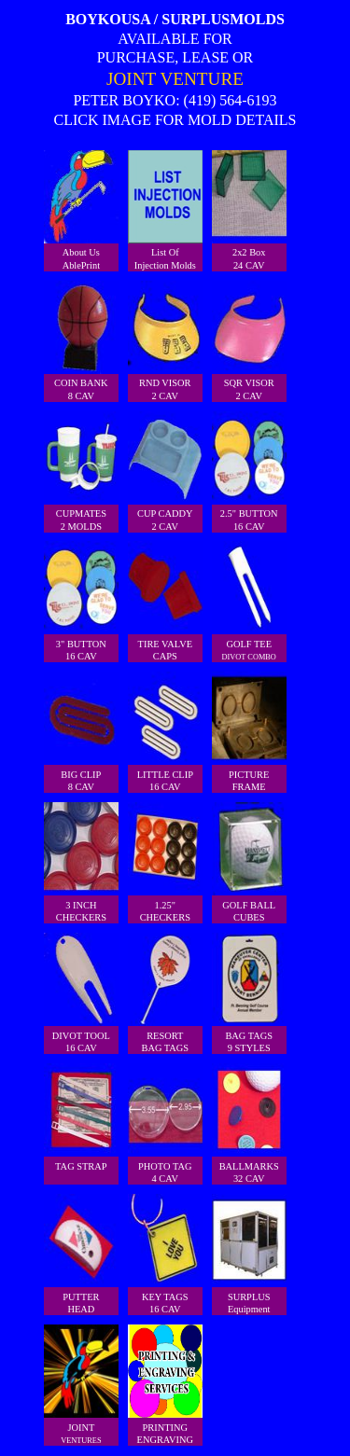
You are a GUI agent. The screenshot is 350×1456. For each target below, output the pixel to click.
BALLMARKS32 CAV (249, 1123)
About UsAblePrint (81, 210)
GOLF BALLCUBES (249, 862)
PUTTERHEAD (81, 1254)
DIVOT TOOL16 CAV (81, 993)
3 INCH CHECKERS (81, 862)
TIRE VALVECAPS (165, 601)
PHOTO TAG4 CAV (165, 1123)
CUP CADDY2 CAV (165, 471)
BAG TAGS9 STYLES (249, 993)
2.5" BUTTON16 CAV (249, 471)
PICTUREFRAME (249, 732)
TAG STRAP (81, 1117)
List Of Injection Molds (165, 210)
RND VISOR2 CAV (165, 341)
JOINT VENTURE (175, 79)
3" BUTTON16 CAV (81, 601)
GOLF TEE (249, 601)
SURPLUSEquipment (249, 1254)
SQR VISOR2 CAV (249, 341)
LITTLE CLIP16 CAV (165, 732)
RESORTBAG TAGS (165, 993)
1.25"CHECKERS (165, 862)
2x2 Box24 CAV (249, 210)
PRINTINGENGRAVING (165, 1384)
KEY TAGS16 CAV (165, 1254)
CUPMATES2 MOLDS (81, 471)
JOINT (81, 1384)
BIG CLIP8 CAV (81, 732)
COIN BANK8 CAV (81, 341)
